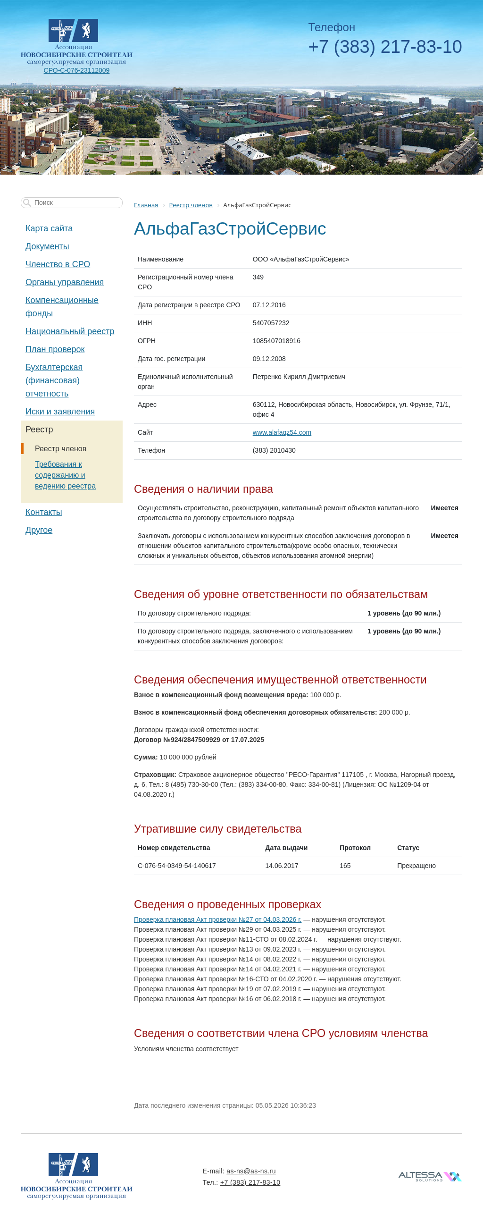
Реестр (39, 429)
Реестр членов (60, 449)
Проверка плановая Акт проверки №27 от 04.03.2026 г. (217, 919)
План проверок (54, 349)
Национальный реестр (69, 331)
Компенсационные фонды (62, 306)
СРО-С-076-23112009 (77, 70)
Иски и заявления (60, 411)
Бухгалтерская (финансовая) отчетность (54, 380)
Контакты (43, 512)
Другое (38, 530)
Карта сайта (49, 228)
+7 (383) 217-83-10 (385, 47)
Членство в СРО (57, 264)
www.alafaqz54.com (282, 432)
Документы (47, 246)
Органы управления (64, 282)
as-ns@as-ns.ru (251, 1171)
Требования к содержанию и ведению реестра (65, 475)
